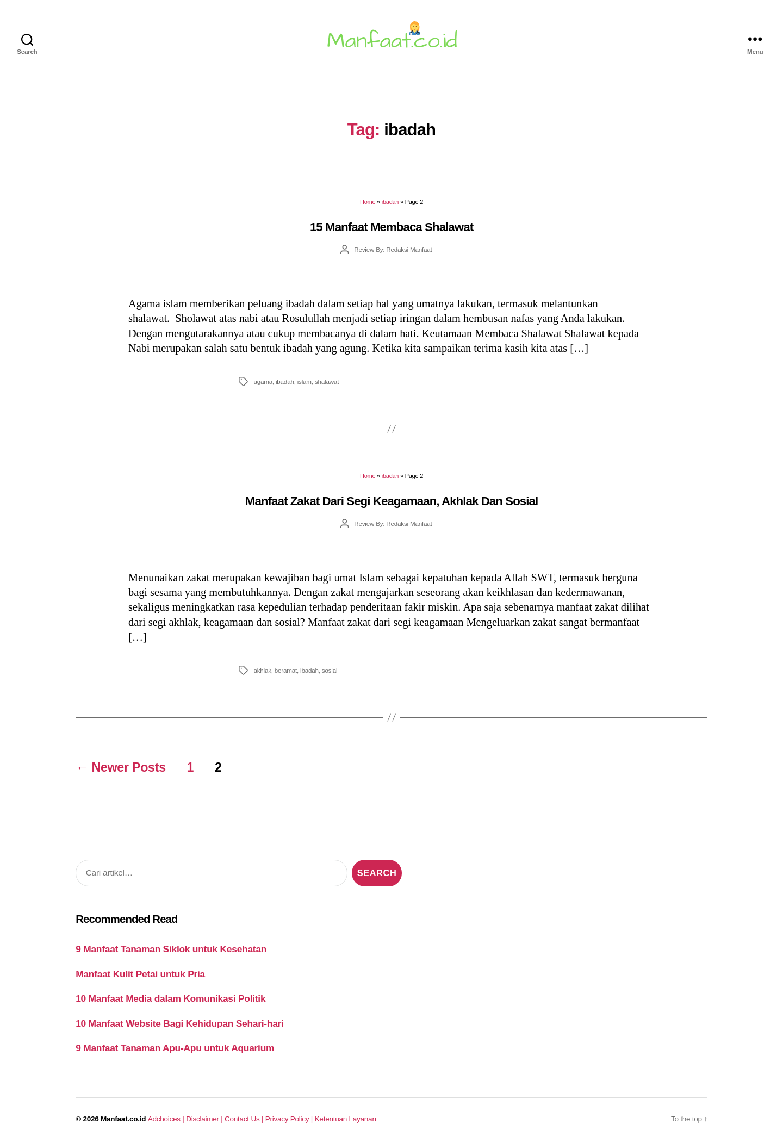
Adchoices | (167, 1119)
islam (304, 381)
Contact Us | (245, 1119)
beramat (286, 670)
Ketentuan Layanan (345, 1119)
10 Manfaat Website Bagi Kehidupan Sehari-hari (180, 1023)
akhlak (262, 670)
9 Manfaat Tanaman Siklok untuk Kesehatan (171, 949)
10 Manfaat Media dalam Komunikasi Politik (170, 998)
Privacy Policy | (290, 1119)
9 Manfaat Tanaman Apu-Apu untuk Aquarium (175, 1047)
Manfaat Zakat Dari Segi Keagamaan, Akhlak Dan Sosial (391, 501)
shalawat (327, 381)
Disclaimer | (205, 1119)
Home (367, 201)
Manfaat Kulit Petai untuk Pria (140, 974)
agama (262, 381)
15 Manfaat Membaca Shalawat (391, 227)
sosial (330, 670)
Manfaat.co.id (123, 1119)
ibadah (390, 201)
